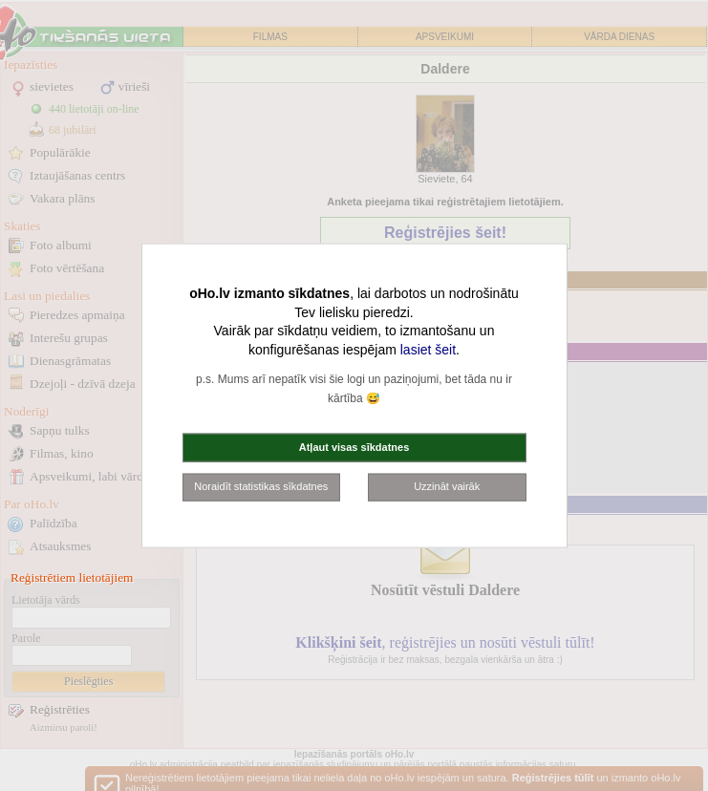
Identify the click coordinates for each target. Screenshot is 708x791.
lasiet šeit (428, 348)
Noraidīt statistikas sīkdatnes (261, 486)
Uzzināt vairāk (447, 486)
